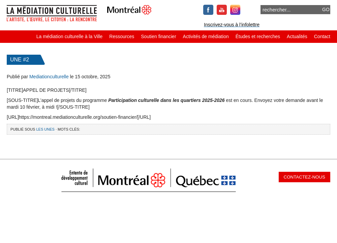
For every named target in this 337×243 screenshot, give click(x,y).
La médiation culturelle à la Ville (69, 36)
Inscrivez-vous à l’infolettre (231, 24)
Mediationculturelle (49, 76)
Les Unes (45, 129)
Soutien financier (158, 36)
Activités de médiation (206, 36)
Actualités (297, 36)
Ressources (121, 36)
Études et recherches (258, 36)
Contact (322, 36)
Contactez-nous (304, 177)
